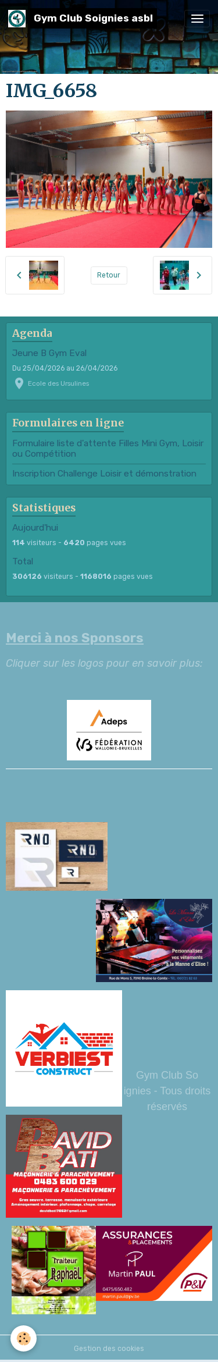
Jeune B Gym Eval (49, 353)
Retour (108, 275)
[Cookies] (23, 1338)
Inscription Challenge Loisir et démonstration (104, 473)
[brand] (82, 18)
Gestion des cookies (109, 1349)
